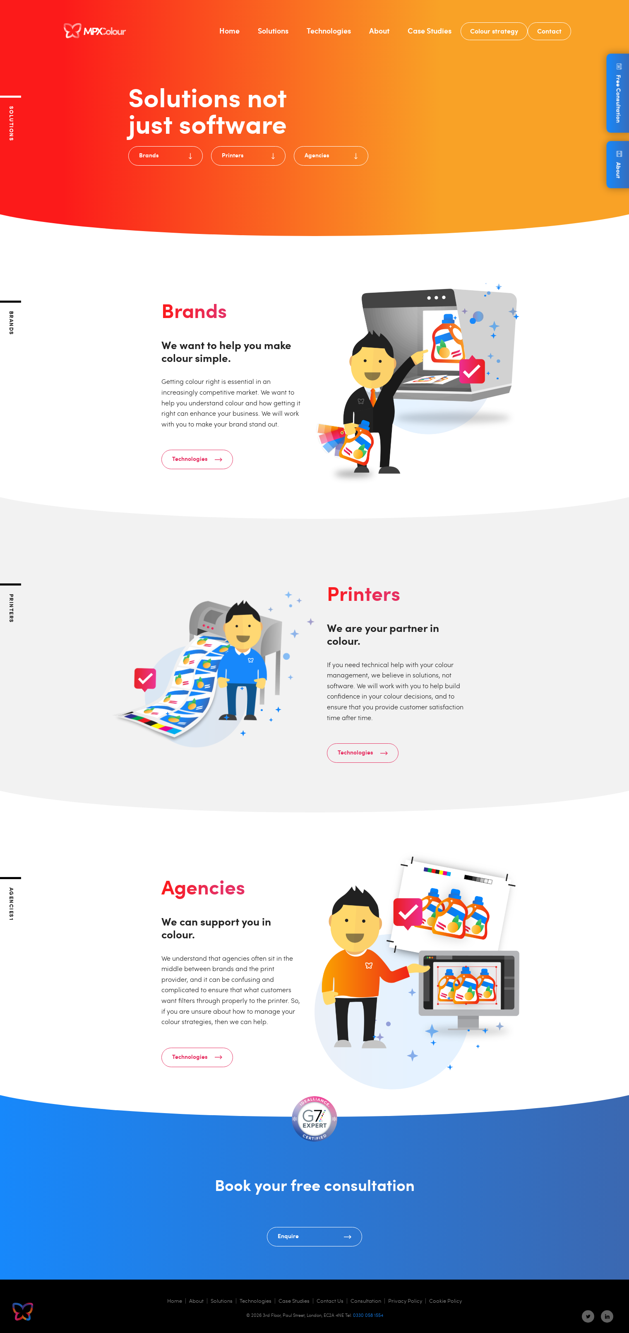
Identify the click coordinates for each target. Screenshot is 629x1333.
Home (229, 30)
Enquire (314, 1236)
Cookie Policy (445, 1301)
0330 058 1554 (368, 1315)
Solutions (273, 30)
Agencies (331, 155)
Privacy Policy (405, 1301)
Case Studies (429, 30)
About (379, 30)
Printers (248, 155)
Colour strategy (494, 30)
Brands (165, 155)
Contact (549, 30)
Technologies (329, 30)
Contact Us (330, 1301)
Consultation (366, 1301)
